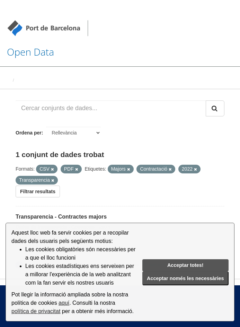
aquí (64, 303)
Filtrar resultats (37, 191)
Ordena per (29, 133)
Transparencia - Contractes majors (61, 217)
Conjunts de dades (37, 80)
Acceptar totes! (185, 265)
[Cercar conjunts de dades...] (111, 108)
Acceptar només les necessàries (185, 278)
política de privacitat (35, 311)
